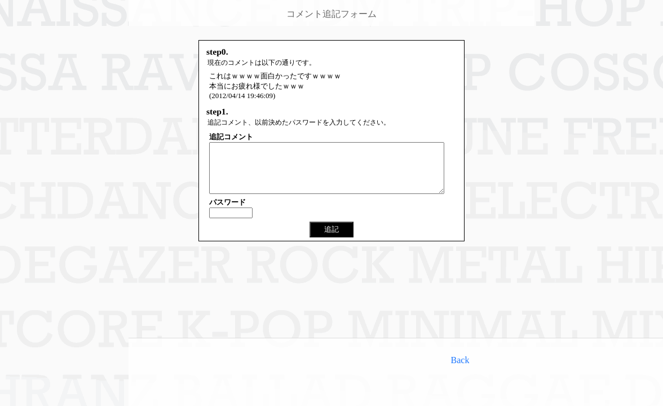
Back (460, 360)
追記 (331, 239)
